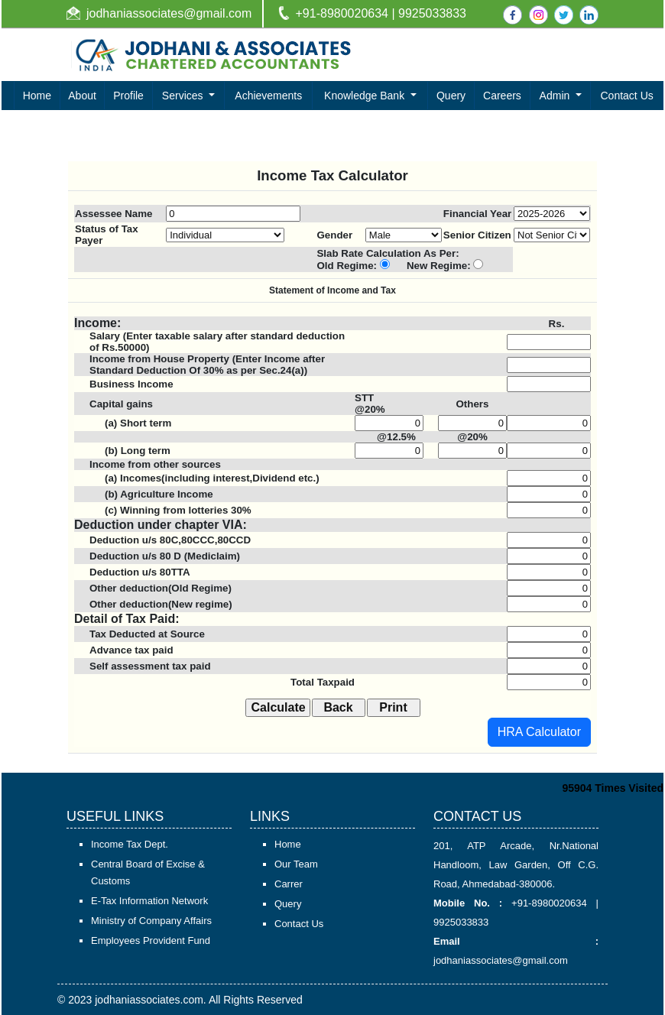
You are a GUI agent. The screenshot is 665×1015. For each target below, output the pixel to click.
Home (37, 95)
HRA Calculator (539, 731)
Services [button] (184, 95)
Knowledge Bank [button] (365, 95)
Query (451, 95)
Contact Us (627, 95)
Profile (128, 95)
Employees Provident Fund (150, 940)
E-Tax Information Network (149, 900)
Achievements (268, 95)
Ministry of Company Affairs (151, 920)
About (82, 95)
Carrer (288, 884)
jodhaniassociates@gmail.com (168, 13)
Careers (502, 95)
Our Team (296, 864)
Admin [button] (556, 95)
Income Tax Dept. (129, 844)
